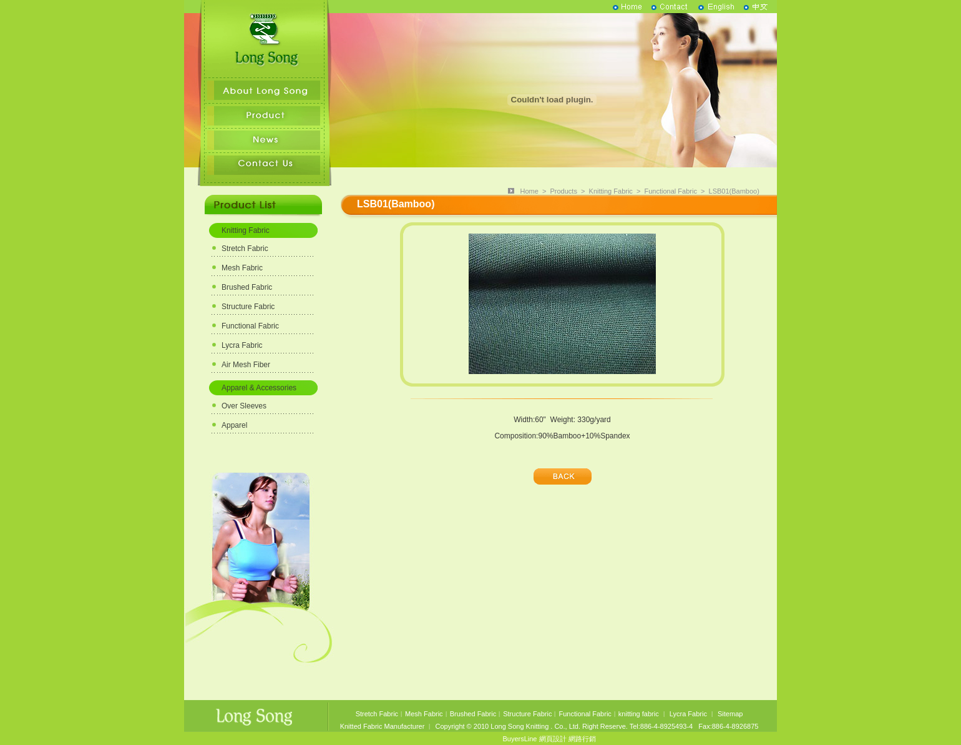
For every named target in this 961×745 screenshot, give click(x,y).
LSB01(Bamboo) (734, 191)
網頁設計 (553, 739)
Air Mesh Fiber (246, 364)
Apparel (234, 425)
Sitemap (730, 714)
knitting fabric (638, 714)
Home (529, 191)
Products (563, 191)
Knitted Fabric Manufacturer (382, 726)
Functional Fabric (250, 326)
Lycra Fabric (242, 345)
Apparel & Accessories (259, 387)
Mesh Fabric (242, 268)
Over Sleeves (244, 406)
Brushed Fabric (247, 287)
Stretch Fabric (245, 248)
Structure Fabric (248, 306)
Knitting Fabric (246, 230)
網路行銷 (582, 739)
